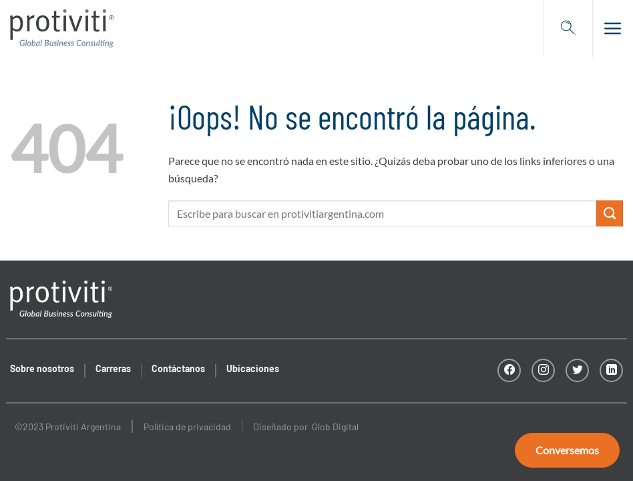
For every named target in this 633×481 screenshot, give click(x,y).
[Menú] (608, 28)
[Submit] (609, 213)
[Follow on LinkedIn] (611, 370)
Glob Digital (335, 426)
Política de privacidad (187, 426)
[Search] (568, 28)
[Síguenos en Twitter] (577, 370)
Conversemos (567, 450)
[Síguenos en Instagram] (543, 370)
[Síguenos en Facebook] (509, 370)
